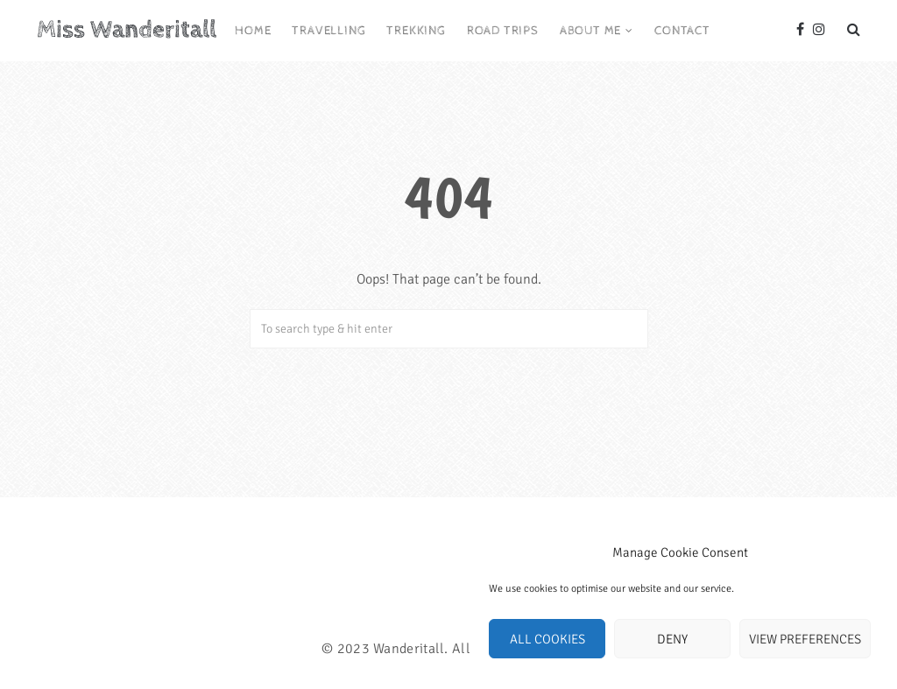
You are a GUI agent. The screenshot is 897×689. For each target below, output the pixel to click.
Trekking (415, 31)
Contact (682, 31)
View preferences (805, 639)
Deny (672, 639)
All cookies (547, 639)
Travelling (328, 31)
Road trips (503, 31)
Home (253, 31)
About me (590, 31)
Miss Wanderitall (126, 30)
